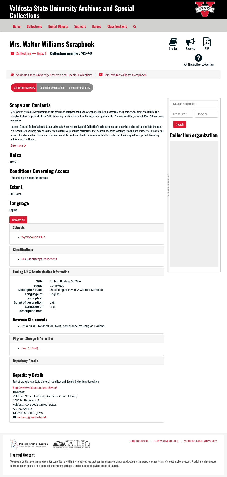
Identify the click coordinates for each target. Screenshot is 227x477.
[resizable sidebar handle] (168, 185)
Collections (34, 26)
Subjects (80, 26)
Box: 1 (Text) (29, 348)
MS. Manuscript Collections (39, 259)
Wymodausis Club (33, 237)
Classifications (117, 26)
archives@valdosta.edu (32, 417)
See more (18, 145)
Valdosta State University (200, 440)
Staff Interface (139, 440)
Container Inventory (79, 87)
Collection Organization (52, 87)
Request (190, 44)
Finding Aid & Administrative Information (41, 271)
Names (96, 26)
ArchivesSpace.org (166, 440)
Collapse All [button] (18, 219)
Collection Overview (24, 87)
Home (16, 26)
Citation (173, 44)
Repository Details (25, 360)
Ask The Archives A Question (199, 60)
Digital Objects (58, 26)
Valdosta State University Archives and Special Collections (71, 11)
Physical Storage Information (33, 338)
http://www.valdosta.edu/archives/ (35, 387)
